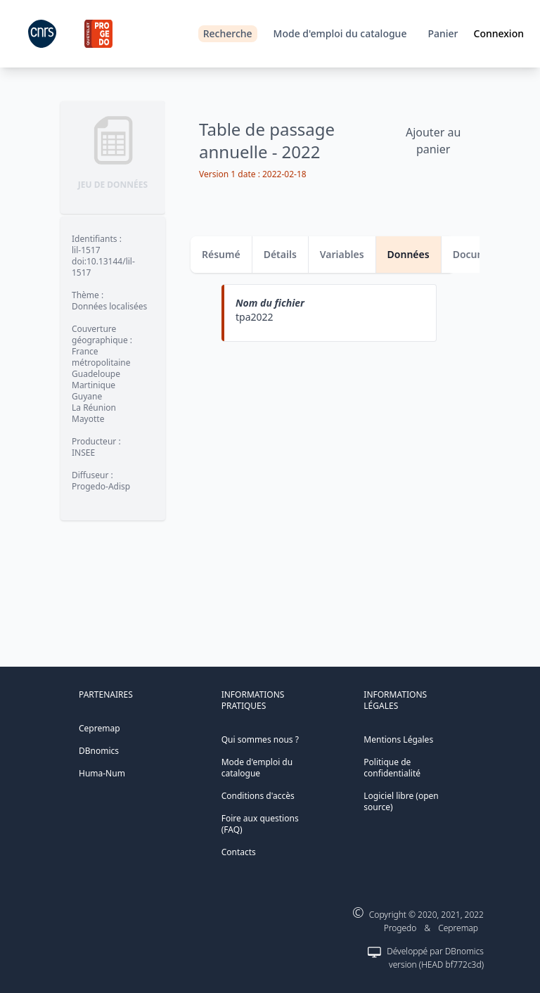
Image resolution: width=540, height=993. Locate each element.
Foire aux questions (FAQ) (260, 823)
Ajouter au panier (433, 140)
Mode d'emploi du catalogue (340, 33)
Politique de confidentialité (392, 767)
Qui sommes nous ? (260, 739)
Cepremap (99, 728)
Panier (443, 33)
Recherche (227, 33)
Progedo (400, 928)
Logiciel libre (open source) (401, 801)
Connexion (499, 33)
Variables (342, 254)
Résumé (221, 254)
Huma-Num (102, 773)
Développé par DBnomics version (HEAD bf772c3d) (435, 957)
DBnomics (99, 751)
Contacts (238, 852)
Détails (280, 254)
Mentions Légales (398, 739)
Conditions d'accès (258, 796)
